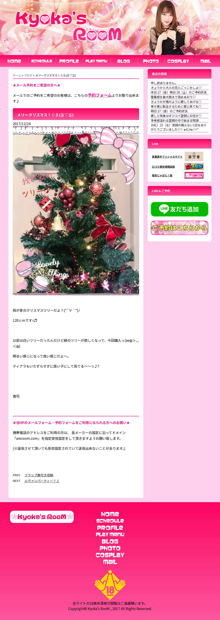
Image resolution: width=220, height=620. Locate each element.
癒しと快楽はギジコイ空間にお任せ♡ (176, 116)
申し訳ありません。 (164, 83)
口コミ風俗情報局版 (163, 166)
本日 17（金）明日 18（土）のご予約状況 (179, 92)
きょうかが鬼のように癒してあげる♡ (176, 101)
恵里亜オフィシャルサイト (167, 156)
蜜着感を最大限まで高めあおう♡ (173, 97)
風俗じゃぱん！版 (162, 175)
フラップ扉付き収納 (38, 475)
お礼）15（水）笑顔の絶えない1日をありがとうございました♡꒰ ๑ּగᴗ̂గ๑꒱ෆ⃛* (179, 127)
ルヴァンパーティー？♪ (41, 481)
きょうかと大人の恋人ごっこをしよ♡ (176, 87)
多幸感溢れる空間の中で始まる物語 (175, 120)
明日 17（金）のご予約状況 (169, 111)
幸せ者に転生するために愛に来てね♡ (176, 106)
